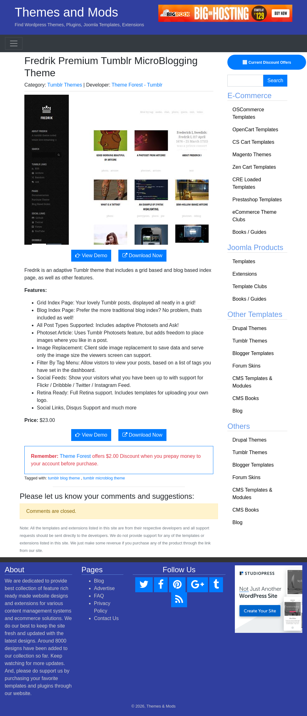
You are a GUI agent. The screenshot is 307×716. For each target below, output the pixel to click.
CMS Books (245, 398)
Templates (243, 261)
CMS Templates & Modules (252, 382)
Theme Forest (75, 456)
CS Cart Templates (253, 142)
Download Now (142, 255)
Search (275, 80)
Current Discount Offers (267, 62)
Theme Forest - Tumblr (136, 85)
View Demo (91, 255)
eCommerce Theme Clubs (254, 215)
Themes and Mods (66, 12)
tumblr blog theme (64, 478)
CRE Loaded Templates (246, 183)
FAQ (99, 595)
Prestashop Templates (257, 199)
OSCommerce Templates (248, 113)
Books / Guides (249, 232)
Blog (237, 410)
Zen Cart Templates (254, 167)
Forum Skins (246, 365)
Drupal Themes (249, 328)
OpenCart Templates (255, 129)
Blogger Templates (253, 353)
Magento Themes (251, 154)
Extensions (244, 274)
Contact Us (106, 618)
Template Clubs (249, 286)
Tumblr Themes (64, 85)
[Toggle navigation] (13, 43)
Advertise (104, 588)
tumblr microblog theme (104, 478)
